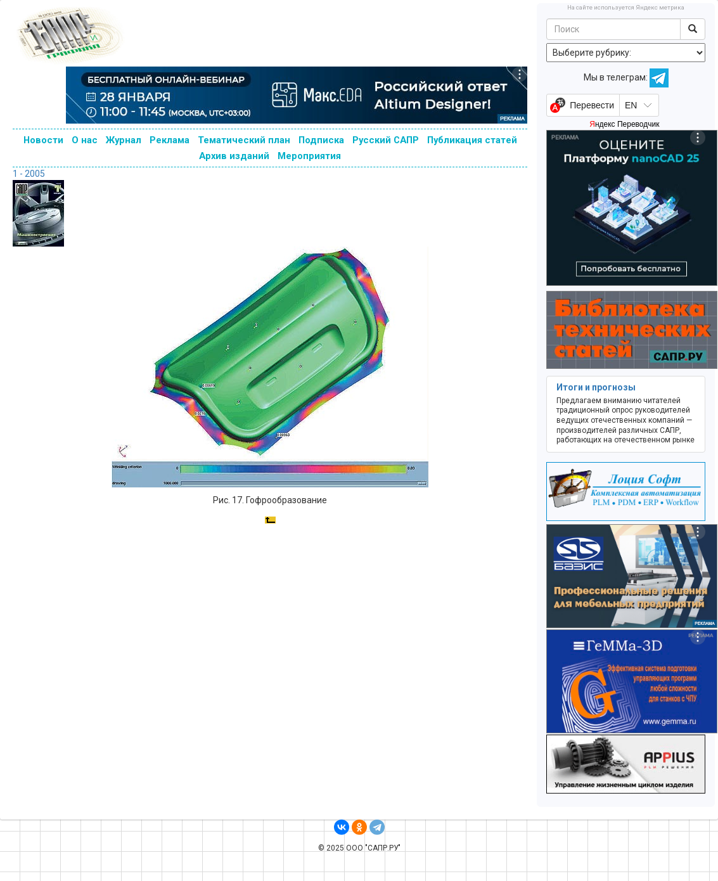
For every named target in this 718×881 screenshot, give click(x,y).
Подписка (321, 140)
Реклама (169, 140)
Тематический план (244, 140)
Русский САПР (385, 140)
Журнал (123, 140)
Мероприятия (309, 156)
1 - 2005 (29, 174)
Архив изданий (234, 156)
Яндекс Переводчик (624, 124)
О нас (85, 140)
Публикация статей (472, 140)
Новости (43, 140)
